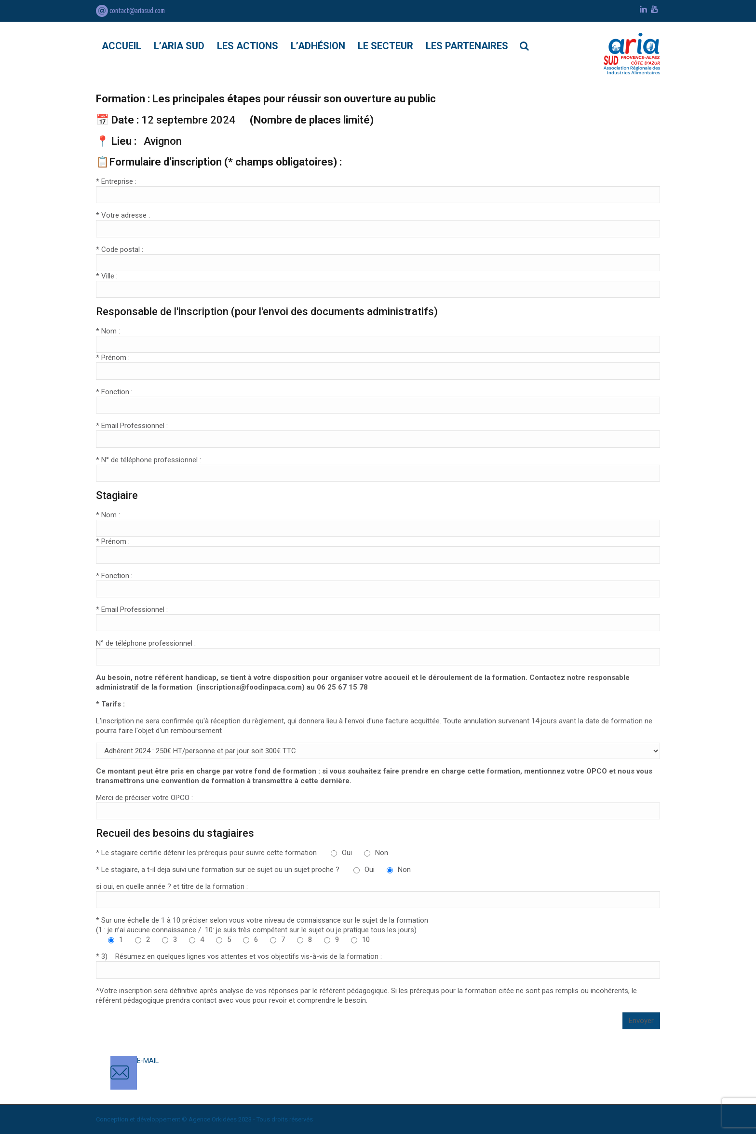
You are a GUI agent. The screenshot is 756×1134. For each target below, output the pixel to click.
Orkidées (224, 1119)
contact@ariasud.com (130, 10)
